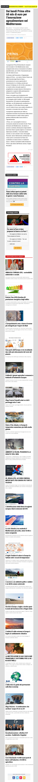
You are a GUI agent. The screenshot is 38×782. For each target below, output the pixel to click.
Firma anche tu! (17, 204)
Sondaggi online (12, 212)
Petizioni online (12, 175)
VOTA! (17, 248)
